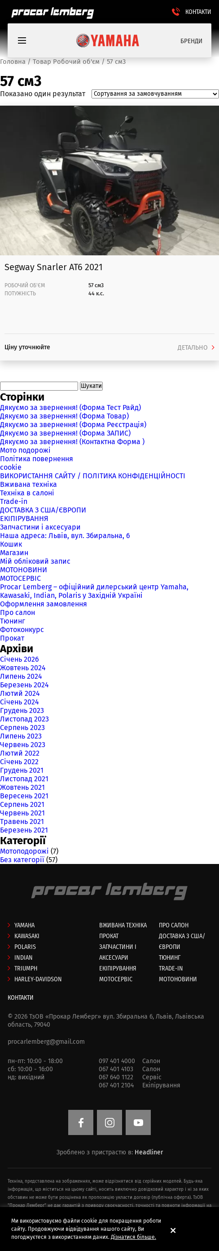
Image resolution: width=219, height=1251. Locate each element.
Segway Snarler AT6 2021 (53, 267)
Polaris (25, 947)
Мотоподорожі (24, 851)
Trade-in (13, 501)
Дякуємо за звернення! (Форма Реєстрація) (73, 424)
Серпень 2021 (22, 804)
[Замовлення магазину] (155, 93)
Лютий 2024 (20, 693)
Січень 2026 (19, 659)
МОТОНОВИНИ (23, 569)
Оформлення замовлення (43, 604)
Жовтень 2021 (22, 787)
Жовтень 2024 (23, 667)
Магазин (14, 552)
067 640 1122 (116, 1077)
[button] (176, 1230)
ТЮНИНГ (169, 958)
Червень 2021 (22, 813)
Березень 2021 (24, 830)
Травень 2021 (22, 821)
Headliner (149, 1152)
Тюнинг (12, 621)
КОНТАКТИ (198, 12)
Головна (13, 62)
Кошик (11, 544)
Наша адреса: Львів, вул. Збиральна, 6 (65, 535)
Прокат (12, 638)
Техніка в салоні (27, 493)
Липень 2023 (21, 736)
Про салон (17, 612)
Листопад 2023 (24, 719)
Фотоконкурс (22, 629)
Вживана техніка (28, 484)
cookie (11, 467)
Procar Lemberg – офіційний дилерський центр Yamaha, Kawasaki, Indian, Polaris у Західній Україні (94, 591)
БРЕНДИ (191, 41)
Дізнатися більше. (133, 1237)
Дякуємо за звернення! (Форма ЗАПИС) (65, 433)
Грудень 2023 (22, 710)
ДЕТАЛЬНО (193, 348)
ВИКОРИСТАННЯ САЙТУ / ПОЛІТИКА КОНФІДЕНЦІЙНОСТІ (92, 476)
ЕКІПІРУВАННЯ (24, 518)
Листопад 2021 (24, 779)
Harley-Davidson (38, 979)
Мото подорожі (25, 450)
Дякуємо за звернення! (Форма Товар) (64, 416)
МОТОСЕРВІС (20, 578)
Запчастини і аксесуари (40, 527)
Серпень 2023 (22, 727)
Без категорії (22, 859)
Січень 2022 (19, 761)
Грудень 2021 (22, 770)
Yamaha (24, 925)
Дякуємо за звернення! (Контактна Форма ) (72, 441)
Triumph (25, 968)
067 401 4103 (116, 1069)
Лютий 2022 (19, 753)
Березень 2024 (24, 685)
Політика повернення (36, 458)
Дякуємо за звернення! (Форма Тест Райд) (70, 407)
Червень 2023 (22, 744)
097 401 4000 (117, 1061)
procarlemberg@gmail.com (46, 1042)
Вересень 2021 (24, 796)
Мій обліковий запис (35, 561)
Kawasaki (26, 936)
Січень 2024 (19, 702)
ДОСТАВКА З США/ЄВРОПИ (43, 510)
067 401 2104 (116, 1085)
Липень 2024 (21, 676)
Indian (23, 958)
